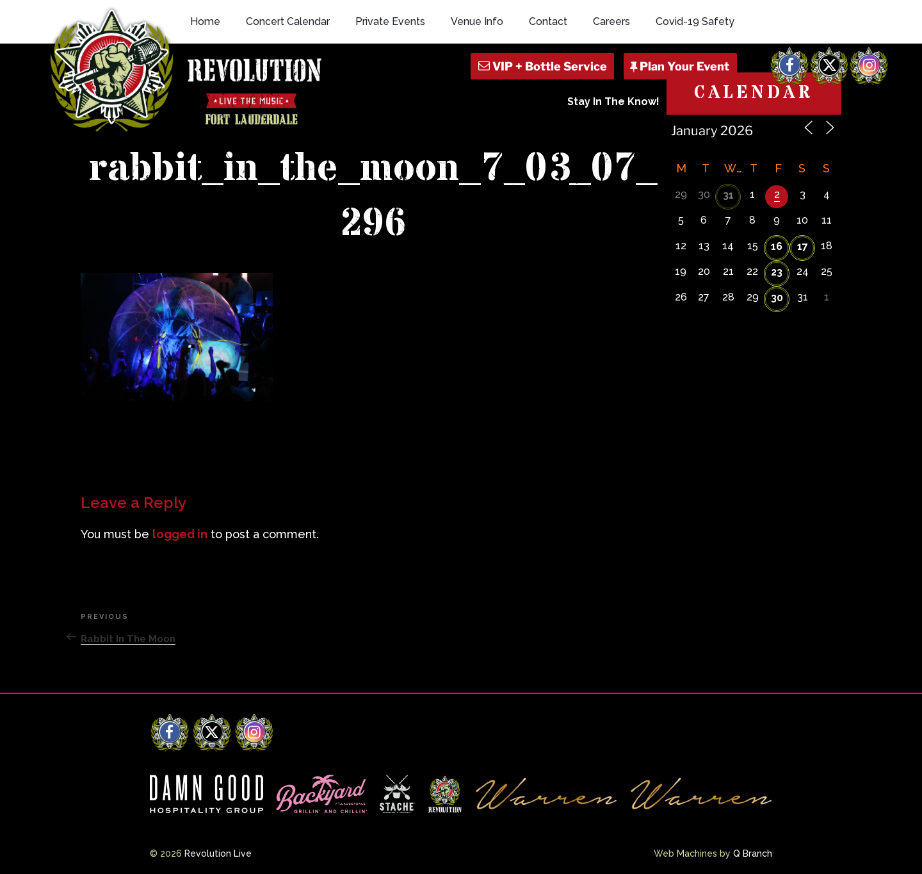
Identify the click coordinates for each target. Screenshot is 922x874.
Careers (611, 21)
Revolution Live (218, 853)
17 (802, 246)
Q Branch (752, 853)
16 (776, 246)
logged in (179, 534)
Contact (548, 21)
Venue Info (477, 21)
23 (776, 272)
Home (205, 21)
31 (728, 195)
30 (777, 298)
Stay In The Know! (613, 101)
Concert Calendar (288, 21)
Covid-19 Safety (695, 21)
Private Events (390, 21)
